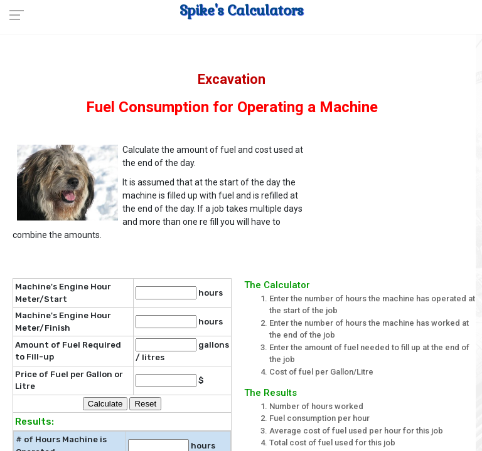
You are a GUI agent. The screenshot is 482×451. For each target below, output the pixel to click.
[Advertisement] (398, 203)
